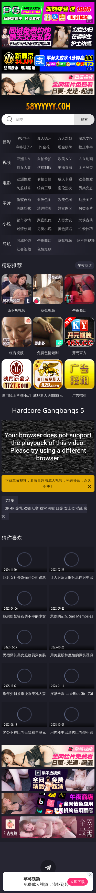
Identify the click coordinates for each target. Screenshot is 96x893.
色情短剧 (44, 249)
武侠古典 (86, 220)
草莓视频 (65, 240)
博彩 (7, 142)
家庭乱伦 (44, 220)
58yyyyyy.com (48, 106)
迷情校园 (24, 228)
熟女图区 (65, 208)
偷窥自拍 (24, 199)
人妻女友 (65, 220)
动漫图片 (86, 199)
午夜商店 (44, 240)
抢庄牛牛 (86, 146)
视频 (7, 162)
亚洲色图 (44, 199)
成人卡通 (65, 179)
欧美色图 (65, 199)
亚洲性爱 (24, 179)
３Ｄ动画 (86, 158)
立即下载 (77, 881)
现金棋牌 (65, 146)
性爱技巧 (86, 228)
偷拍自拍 (44, 179)
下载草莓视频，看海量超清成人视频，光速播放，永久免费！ (48, 484)
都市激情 (24, 220)
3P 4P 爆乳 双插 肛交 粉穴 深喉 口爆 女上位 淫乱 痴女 (44, 512)
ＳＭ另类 (86, 167)
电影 (7, 183)
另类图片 (86, 208)
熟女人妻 (24, 167)
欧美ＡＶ (65, 158)
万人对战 (65, 138)
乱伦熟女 (65, 187)
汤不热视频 (86, 240)
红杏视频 (24, 249)
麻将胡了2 (24, 146)
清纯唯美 (44, 208)
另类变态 (86, 187)
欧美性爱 (86, 179)
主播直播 (65, 167)
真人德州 (44, 138)
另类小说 (44, 228)
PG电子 (24, 138)
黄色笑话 (65, 228)
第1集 (9, 500)
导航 (7, 244)
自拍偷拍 (44, 158)
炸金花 (44, 146)
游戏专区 (86, 138)
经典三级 (44, 187)
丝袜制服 (44, 167)
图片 (7, 203)
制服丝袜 (24, 187)
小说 (7, 223)
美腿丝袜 (24, 208)
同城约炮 (24, 240)
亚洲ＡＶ (24, 158)
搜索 (84, 119)
